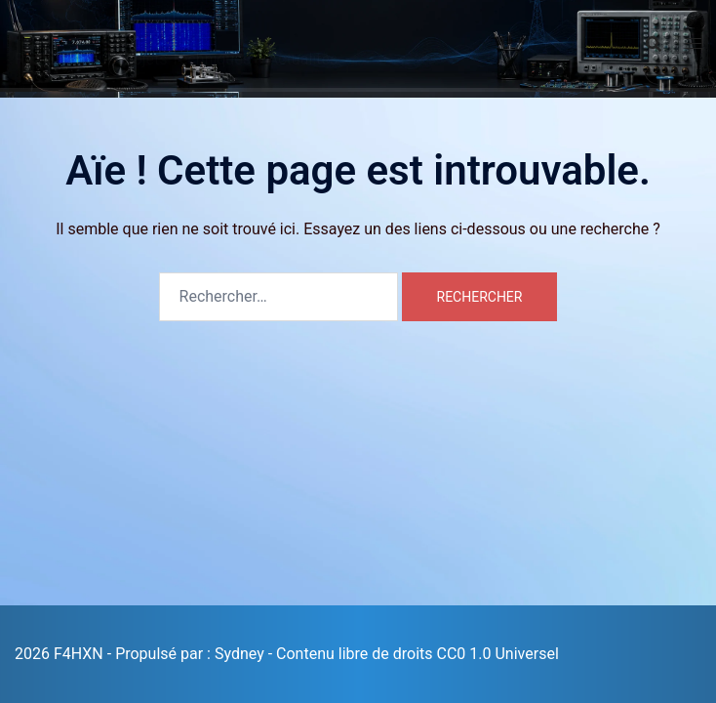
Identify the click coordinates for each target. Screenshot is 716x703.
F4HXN (52, 28)
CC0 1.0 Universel (498, 653)
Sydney (239, 653)
